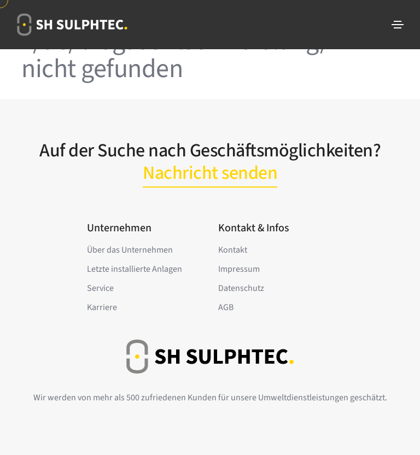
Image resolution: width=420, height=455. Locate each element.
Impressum (239, 269)
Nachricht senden (210, 173)
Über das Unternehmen (130, 250)
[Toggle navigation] (398, 24)
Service (100, 288)
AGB (226, 307)
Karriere (102, 307)
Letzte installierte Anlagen (134, 269)
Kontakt (232, 250)
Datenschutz (241, 288)
